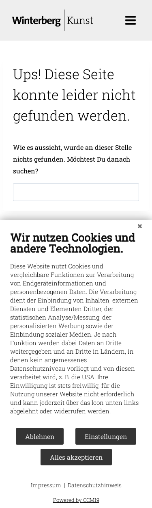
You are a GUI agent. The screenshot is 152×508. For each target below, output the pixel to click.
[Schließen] (140, 226)
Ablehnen (39, 436)
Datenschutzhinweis (95, 485)
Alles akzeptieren (76, 457)
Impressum (46, 485)
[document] (76, 329)
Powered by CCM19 (76, 500)
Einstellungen (106, 436)
